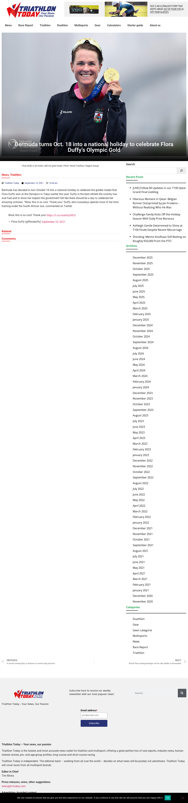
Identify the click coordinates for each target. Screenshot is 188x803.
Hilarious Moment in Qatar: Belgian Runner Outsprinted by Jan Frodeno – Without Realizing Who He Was (156, 203)
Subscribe (94, 723)
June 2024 (139, 359)
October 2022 (141, 472)
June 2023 (139, 427)
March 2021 (140, 579)
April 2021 (139, 573)
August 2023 (140, 415)
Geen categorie (142, 630)
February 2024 (142, 381)
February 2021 (142, 584)
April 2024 (139, 370)
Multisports (81, 25)
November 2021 (143, 534)
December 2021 (143, 528)
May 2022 (139, 500)
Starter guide (135, 25)
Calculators (114, 25)
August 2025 (140, 280)
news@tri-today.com (14, 786)
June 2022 (139, 494)
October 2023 (141, 404)
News (8, 25)
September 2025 (143, 274)
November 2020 (143, 601)
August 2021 (140, 551)
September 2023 (143, 410)
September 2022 (143, 477)
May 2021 (139, 568)
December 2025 (143, 257)
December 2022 (143, 460)
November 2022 (143, 466)
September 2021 (143, 545)
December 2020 (143, 596)
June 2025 (139, 291)
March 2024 (140, 376)
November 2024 (143, 331)
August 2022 (140, 483)
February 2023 (142, 449)
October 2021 (141, 539)
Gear (98, 25)
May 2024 (139, 365)
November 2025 (143, 263)
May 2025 (139, 297)
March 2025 (140, 308)
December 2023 (143, 393)
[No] (182, 797)
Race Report (25, 25)
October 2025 (141, 269)
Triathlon (45, 25)
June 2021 (139, 562)
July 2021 (138, 556)
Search (130, 164)
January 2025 (141, 319)
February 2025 (142, 314)
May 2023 (139, 432)
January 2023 (141, 455)
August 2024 (140, 348)
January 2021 (141, 590)
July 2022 (138, 489)
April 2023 (139, 438)
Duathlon (62, 25)
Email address (89, 710)
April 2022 (139, 506)
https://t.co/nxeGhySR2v (61, 215)
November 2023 (143, 398)
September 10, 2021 (53, 221)
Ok (167, 797)
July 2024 (138, 353)
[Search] (181, 170)
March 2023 (140, 443)
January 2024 (141, 387)
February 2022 (142, 517)
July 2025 (138, 286)
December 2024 (143, 325)
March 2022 (140, 511)
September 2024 (143, 342)
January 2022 (141, 522)
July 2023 (138, 421)
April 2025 (139, 303)
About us (155, 25)
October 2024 (141, 336)
